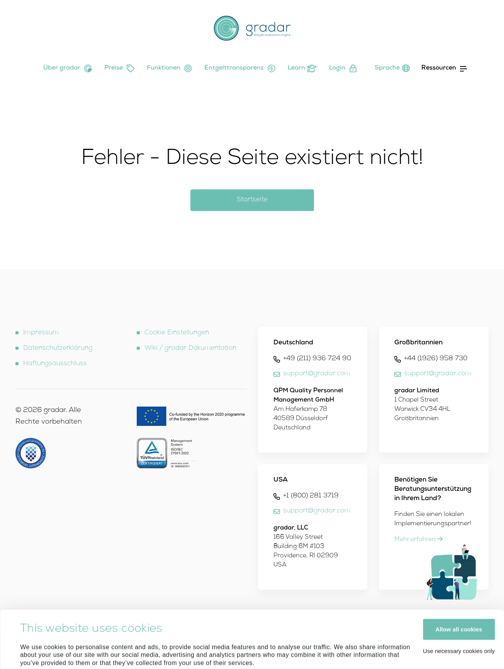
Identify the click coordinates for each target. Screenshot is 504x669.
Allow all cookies (459, 575)
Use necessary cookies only (459, 597)
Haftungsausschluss (55, 364)
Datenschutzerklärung (57, 348)
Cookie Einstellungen (176, 333)
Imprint (84, 625)
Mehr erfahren (418, 540)
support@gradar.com (316, 374)
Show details (38, 653)
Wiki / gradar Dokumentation (190, 348)
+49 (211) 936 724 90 (317, 359)
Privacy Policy (119, 625)
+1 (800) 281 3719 (311, 496)
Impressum (41, 333)
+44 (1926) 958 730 (435, 359)
